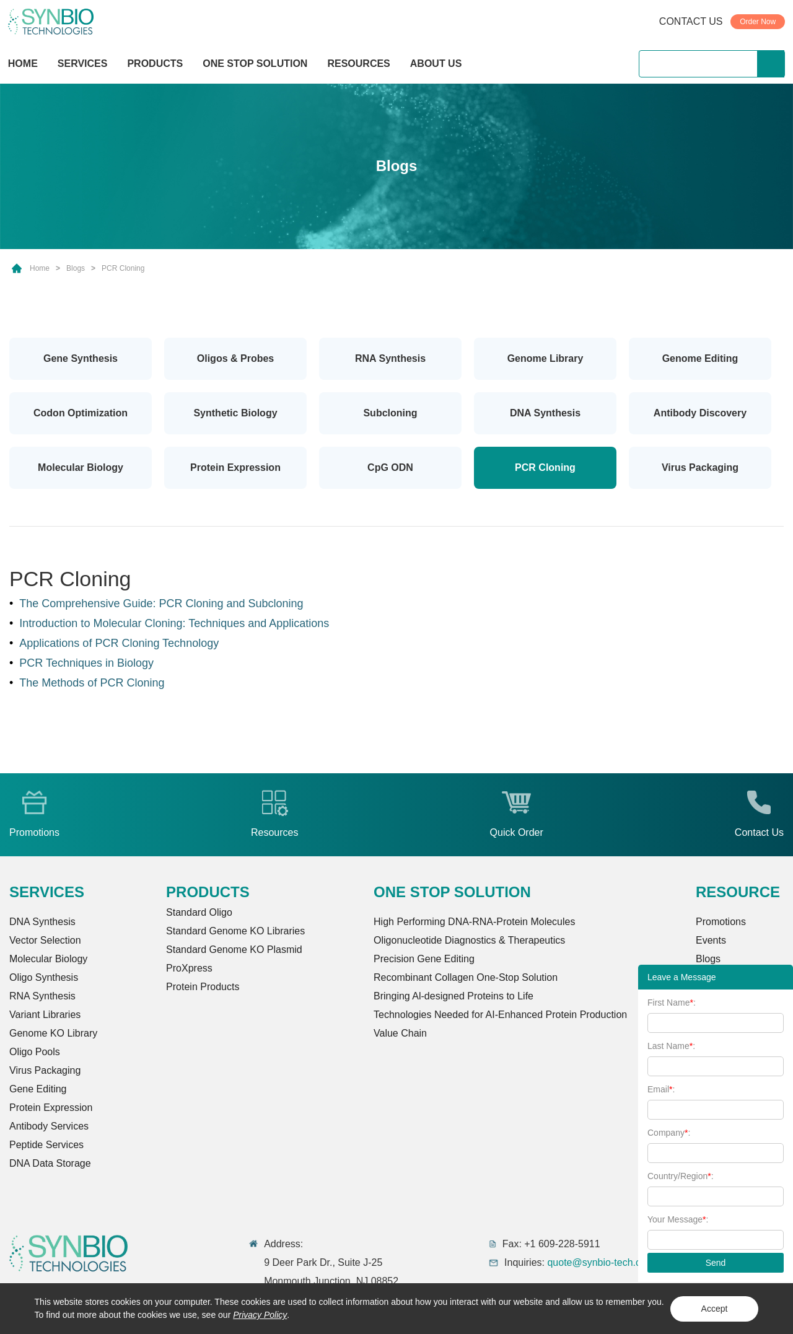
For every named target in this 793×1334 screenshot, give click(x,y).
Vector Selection (45, 940)
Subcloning (390, 413)
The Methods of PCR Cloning (91, 683)
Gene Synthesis (80, 358)
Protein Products (202, 986)
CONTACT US (691, 21)
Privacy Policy (260, 1315)
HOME (23, 63)
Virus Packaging (700, 467)
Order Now (758, 21)
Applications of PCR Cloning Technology (119, 643)
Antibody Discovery (700, 413)
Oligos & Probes (235, 358)
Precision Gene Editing (424, 959)
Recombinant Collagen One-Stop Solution (466, 977)
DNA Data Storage (50, 1163)
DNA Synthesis (545, 413)
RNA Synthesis (390, 358)
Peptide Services (46, 1144)
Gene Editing (38, 1089)
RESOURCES (358, 63)
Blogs (75, 268)
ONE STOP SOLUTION (255, 63)
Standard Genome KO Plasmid (234, 949)
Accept (714, 1309)
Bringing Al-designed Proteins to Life (453, 996)
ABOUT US (436, 63)
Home (40, 268)
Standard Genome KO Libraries (235, 931)
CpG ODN (390, 467)
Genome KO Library (53, 1033)
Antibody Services (49, 1126)
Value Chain (400, 1033)
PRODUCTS (155, 64)
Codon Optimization (80, 413)
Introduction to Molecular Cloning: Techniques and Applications (174, 623)
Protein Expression (235, 467)
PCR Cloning (123, 268)
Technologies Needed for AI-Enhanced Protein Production (500, 1014)
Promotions (721, 921)
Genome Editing (700, 358)
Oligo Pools (34, 1052)
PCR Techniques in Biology (86, 663)
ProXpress (189, 968)
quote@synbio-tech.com (600, 1262)
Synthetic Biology (235, 413)
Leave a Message (681, 977)
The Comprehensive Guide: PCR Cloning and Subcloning (161, 603)
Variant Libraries (45, 1014)
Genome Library (545, 358)
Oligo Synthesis (43, 977)
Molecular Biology (80, 467)
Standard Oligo (199, 912)
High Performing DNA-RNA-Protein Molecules (474, 921)
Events (711, 940)
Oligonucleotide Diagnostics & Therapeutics (469, 940)
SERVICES (83, 63)
